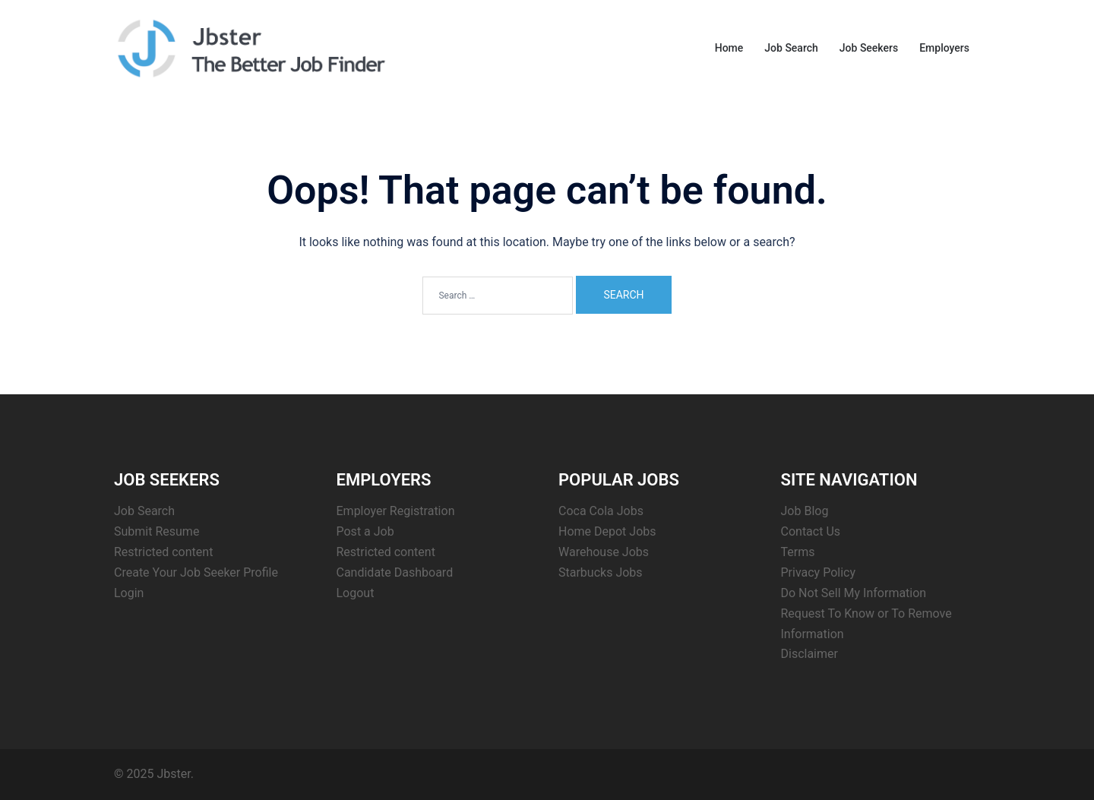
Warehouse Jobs (603, 552)
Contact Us (811, 531)
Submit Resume (156, 531)
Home (729, 48)
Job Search (791, 48)
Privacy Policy (818, 572)
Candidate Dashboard (395, 572)
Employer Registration (396, 511)
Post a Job (365, 531)
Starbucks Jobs (600, 572)
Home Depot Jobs (607, 531)
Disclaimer (809, 654)
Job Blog (805, 511)
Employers (944, 48)
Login (129, 593)
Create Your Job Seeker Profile (196, 572)
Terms (798, 552)
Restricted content (163, 552)
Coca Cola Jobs (600, 511)
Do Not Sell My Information (854, 593)
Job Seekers (868, 48)
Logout (356, 593)
